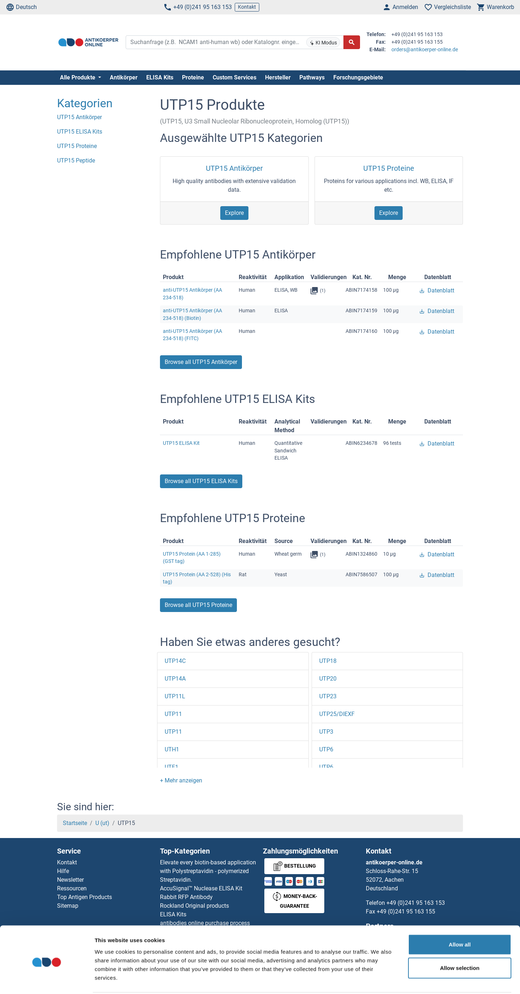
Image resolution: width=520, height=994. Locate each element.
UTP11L (175, 696)
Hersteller (278, 77)
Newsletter (70, 879)
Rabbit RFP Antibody (186, 897)
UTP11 (173, 714)
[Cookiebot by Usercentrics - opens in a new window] (46, 980)
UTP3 (326, 731)
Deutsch (21, 7)
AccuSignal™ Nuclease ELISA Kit (201, 888)
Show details (379, 980)
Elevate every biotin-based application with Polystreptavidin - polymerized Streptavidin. (208, 871)
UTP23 (328, 696)
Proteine (193, 77)
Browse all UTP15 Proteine (198, 605)
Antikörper (124, 77)
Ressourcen (72, 888)
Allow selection (459, 941)
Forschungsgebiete (358, 77)
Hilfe (63, 871)
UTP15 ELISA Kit (181, 443)
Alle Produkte (78, 77)
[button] (181, 780)
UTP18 (328, 660)
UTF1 (171, 767)
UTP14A (175, 678)
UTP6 (326, 749)
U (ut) (102, 823)
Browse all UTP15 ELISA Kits (201, 481)
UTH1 (172, 749)
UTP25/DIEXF (337, 714)
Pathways (312, 77)
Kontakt (247, 7)
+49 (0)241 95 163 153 (197, 7)
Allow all (460, 917)
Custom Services (234, 77)
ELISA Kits (159, 77)
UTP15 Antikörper (234, 168)
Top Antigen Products (84, 897)
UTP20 (328, 678)
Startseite (75, 823)
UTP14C (175, 660)
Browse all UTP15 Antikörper (201, 362)
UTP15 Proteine (388, 168)
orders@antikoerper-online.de (424, 49)
